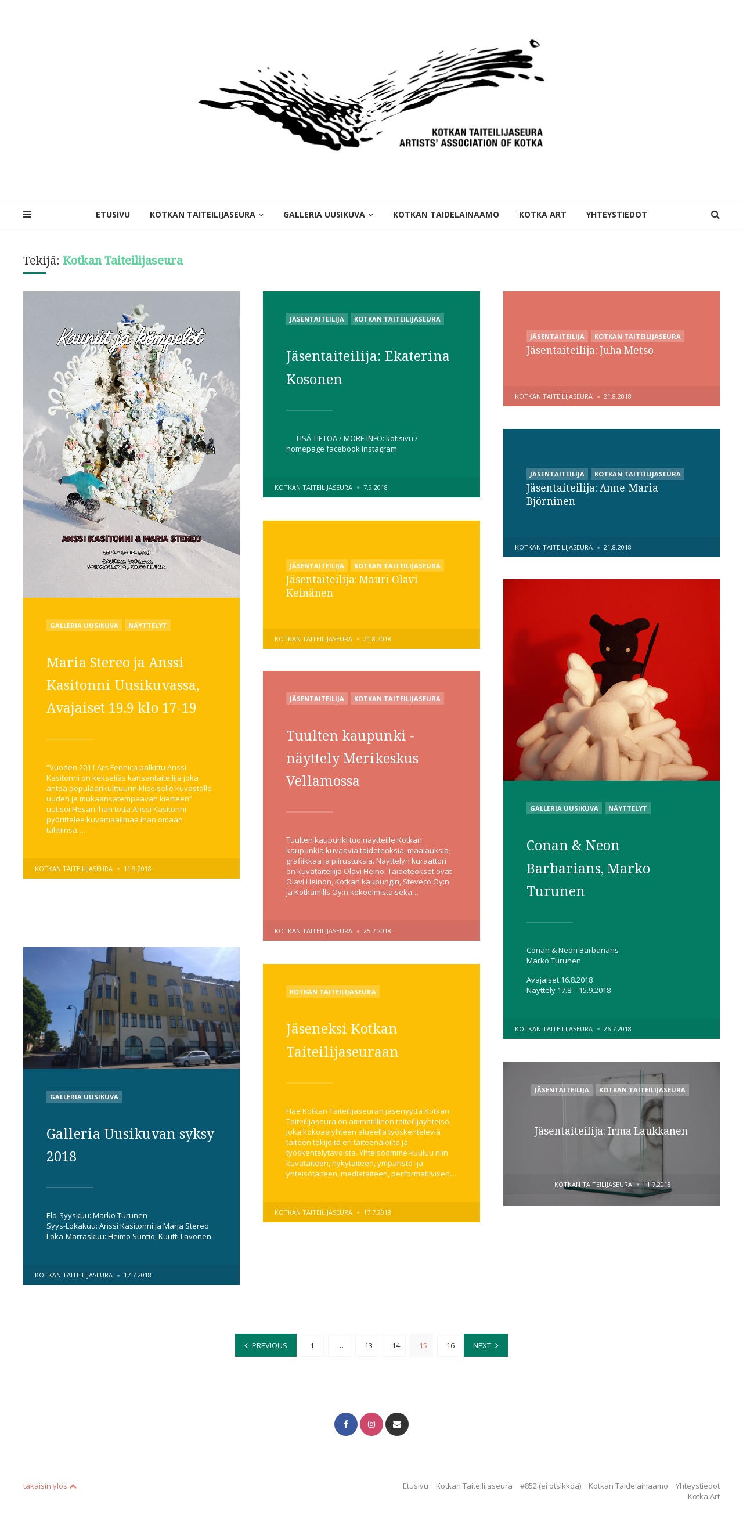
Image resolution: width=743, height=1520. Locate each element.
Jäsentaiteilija (317, 319)
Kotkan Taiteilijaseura (202, 214)
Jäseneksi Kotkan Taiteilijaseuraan (353, 1038)
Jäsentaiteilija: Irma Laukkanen (611, 1131)
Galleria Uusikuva (324, 214)
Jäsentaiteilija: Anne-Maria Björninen (594, 494)
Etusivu (113, 214)
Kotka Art (543, 214)
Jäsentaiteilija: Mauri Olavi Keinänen (354, 585)
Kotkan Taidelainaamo (446, 214)
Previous (269, 1343)
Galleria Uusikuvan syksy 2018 (123, 1143)
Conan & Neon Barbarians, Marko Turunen (599, 866)
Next (483, 1343)
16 (450, 1343)
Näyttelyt (147, 625)
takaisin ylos (50, 1481)
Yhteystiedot (616, 214)
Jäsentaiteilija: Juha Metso (592, 350)
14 (396, 1343)
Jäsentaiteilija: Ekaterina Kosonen (360, 366)
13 (369, 1343)
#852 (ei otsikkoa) (550, 1481)
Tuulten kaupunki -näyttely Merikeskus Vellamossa (364, 756)
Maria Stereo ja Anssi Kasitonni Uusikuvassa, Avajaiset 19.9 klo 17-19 (129, 706)
